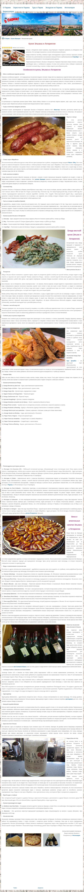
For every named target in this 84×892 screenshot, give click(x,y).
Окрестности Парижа (21, 8)
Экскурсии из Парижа (53, 8)
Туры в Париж (37, 8)
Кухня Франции (15, 38)
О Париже (7, 8)
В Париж (7, 38)
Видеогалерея (8, 11)
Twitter (15, 888)
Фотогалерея (70, 8)
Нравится (40, 888)
